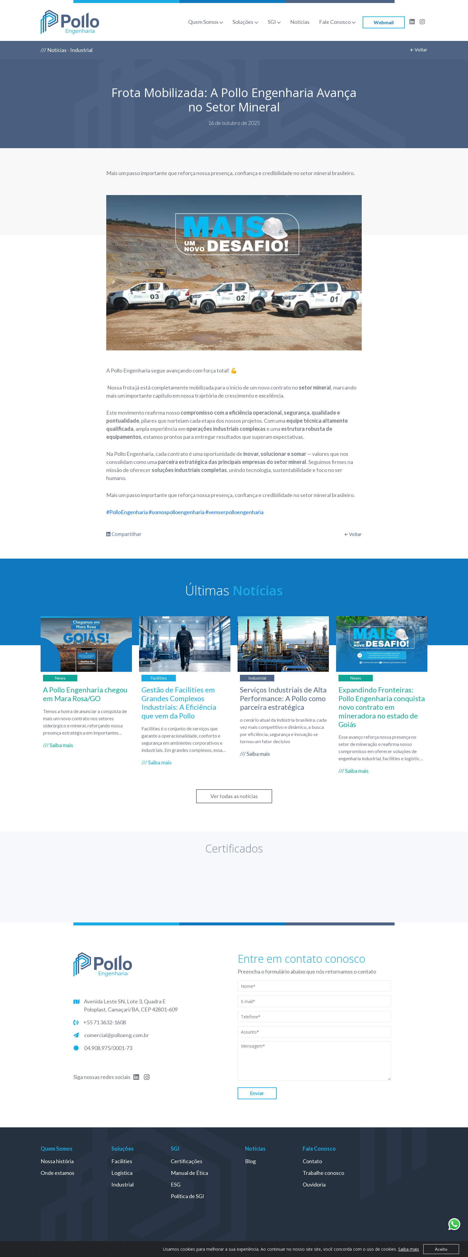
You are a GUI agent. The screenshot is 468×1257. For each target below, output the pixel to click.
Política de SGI (187, 1196)
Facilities (121, 1161)
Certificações (186, 1161)
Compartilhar (123, 534)
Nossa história (57, 1161)
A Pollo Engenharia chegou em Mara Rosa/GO (85, 694)
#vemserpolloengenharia (234, 512)
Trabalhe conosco (323, 1172)
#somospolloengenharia (176, 512)
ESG (176, 1184)
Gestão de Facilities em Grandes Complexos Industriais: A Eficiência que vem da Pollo (178, 702)
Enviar (257, 1093)
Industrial (122, 1184)
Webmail (384, 22)
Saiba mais (408, 1249)
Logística (122, 1172)
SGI (272, 22)
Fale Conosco (335, 22)
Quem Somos (203, 22)
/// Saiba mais (58, 745)
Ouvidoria (314, 1184)
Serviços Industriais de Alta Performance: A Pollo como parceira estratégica (283, 698)
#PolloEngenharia (127, 512)
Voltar (418, 49)
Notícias (300, 22)
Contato (312, 1161)
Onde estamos (57, 1172)
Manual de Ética (189, 1172)
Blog (250, 1161)
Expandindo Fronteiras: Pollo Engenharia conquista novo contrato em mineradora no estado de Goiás (381, 706)
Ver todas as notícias (234, 796)
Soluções (243, 22)
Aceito (441, 1249)
